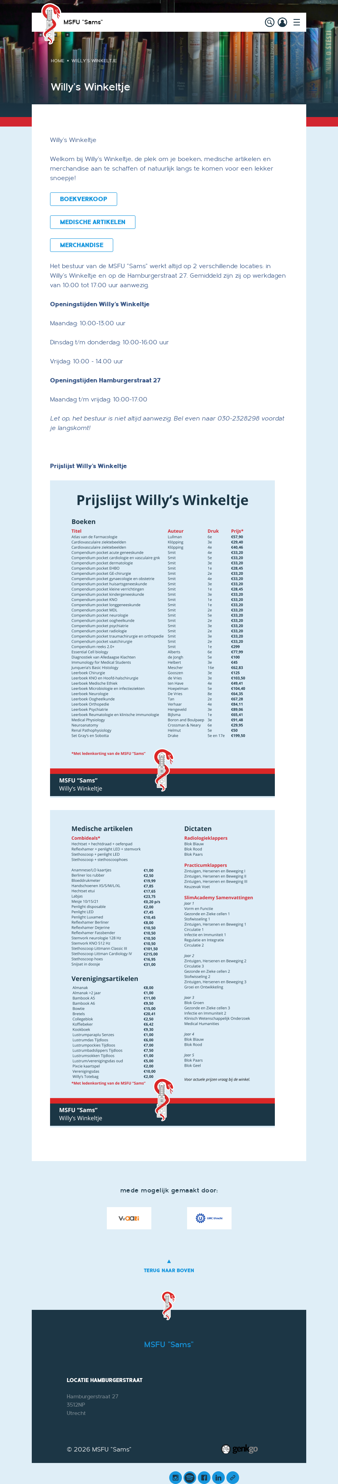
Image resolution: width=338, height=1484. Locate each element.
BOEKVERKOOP (83, 199)
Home (57, 60)
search (269, 22)
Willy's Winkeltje (94, 60)
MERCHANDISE (81, 245)
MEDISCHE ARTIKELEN (93, 222)
